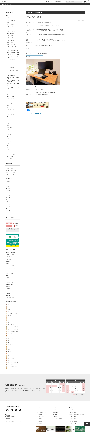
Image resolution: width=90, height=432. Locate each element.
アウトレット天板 (10, 265)
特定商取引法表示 (73, 421)
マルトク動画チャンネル (41, 412)
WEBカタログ (56, 410)
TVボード (10, 90)
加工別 (8, 15)
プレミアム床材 (10, 273)
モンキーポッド (10, 364)
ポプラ (9, 140)
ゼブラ (8, 349)
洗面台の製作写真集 (12, 75)
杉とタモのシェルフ (11, 172)
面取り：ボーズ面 (11, 44)
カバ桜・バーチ (10, 324)
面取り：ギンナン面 (12, 38)
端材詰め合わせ (10, 282)
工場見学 (55, 416)
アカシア (9, 147)
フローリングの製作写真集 (13, 50)
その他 (9, 65)
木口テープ (9, 280)
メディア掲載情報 (56, 409)
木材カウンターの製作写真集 (13, 83)
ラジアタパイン (11, 152)
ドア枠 (8, 279)
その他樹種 (10, 158)
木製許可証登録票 (10, 290)
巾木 (8, 275)
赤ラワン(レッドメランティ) (12, 362)
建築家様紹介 (56, 412)
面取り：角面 (10, 42)
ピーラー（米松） (10, 358)
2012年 (8, 206)
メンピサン (10, 136)
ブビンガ (9, 134)
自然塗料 (9, 286)
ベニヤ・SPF (10, 156)
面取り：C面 (10, 37)
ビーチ (9, 138)
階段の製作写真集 (11, 72)
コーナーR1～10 (11, 33)
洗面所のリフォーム (11, 166)
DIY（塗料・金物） (10, 297)
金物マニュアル (40, 423)
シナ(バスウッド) (11, 141)
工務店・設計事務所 (11, 93)
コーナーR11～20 (11, 20)
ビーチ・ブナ (9, 338)
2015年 (8, 201)
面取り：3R (10, 17)
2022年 (8, 188)
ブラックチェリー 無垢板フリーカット (34, 55)
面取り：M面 (10, 35)
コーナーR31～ (11, 29)
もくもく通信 (39, 414)
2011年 (8, 208)
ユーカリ (9, 129)
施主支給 (55, 414)
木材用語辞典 (39, 421)
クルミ (9, 120)
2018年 (8, 195)
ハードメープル (11, 109)
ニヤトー (8, 311)
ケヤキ (8, 346)
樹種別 (8, 94)
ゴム (9, 149)
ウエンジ (9, 132)
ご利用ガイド (72, 410)
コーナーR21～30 (11, 31)
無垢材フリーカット (11, 252)
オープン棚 (10, 73)
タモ (9, 112)
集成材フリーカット (11, 254)
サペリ (8, 360)
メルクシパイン (11, 151)
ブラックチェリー (11, 111)
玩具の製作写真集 (12, 67)
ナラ (9, 116)
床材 (8, 263)
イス (9, 85)
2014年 (8, 203)
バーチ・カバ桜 (11, 114)
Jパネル (8, 271)
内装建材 (9, 293)
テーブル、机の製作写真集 (13, 70)
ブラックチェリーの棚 (11, 170)
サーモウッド (10, 101)
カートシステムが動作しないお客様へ (77, 414)
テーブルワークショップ (58, 418)
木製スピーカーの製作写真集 (13, 54)
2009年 (8, 212)
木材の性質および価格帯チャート (43, 410)
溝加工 (9, 22)
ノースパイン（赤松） (12, 154)
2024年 (8, 184)
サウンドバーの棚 (10, 174)
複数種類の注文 (10, 256)
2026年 (8, 181)
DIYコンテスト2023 (40, 416)
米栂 (9, 143)
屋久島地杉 (10, 127)
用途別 (8, 49)
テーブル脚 (9, 259)
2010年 (8, 210)
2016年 (8, 199)
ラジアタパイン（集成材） (12, 326)
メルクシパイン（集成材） (12, 329)
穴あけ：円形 (10, 26)
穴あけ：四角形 (11, 24)
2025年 (8, 183)
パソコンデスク (10, 168)
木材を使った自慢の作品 (41, 409)
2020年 (8, 192)
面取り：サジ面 (11, 40)
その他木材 (9, 295)
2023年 (8, 186)
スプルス (9, 145)
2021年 (8, 190)
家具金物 (9, 288)
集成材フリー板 (10, 257)
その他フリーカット (11, 291)
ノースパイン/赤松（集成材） (12, 331)
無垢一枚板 (9, 267)
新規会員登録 (72, 409)
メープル (8, 315)
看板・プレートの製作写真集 (13, 52)
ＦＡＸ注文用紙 (73, 418)
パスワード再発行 (73, 416)
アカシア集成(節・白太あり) (12, 366)
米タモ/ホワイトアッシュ (12, 313)
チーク (9, 105)
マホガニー (10, 107)
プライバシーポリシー (74, 423)
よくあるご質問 (73, 412)
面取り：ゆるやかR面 (12, 46)
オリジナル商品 (10, 284)
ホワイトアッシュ (11, 103)
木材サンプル (9, 261)
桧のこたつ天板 (30, 113)
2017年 (8, 197)
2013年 (8, 204)
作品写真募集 (39, 418)
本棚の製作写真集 (11, 59)
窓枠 (8, 277)
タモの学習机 (38, 113)
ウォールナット (11, 96)
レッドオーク (10, 100)
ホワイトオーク (11, 98)
